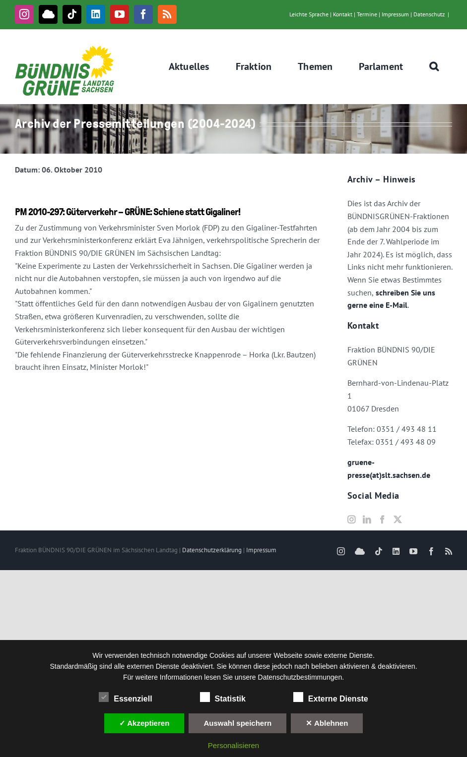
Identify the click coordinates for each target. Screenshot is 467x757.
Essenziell (125, 697)
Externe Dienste (330, 697)
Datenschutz (429, 14)
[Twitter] (397, 520)
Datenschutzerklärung (212, 550)
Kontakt (342, 14)
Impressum (395, 14)
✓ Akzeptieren (144, 723)
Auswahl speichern (237, 723)
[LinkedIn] (367, 520)
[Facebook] (382, 520)
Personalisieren (233, 745)
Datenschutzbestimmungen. (301, 677)
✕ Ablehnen (327, 723)
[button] (434, 66)
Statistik (223, 697)
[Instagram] (351, 520)
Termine (367, 14)
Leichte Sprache (309, 14)
